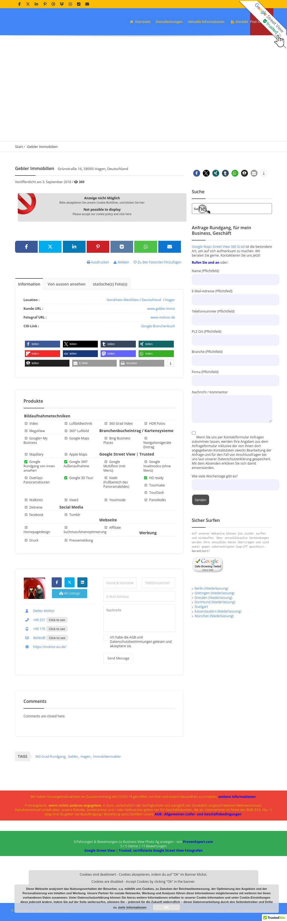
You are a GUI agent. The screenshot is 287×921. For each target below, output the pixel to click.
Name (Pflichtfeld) (232, 275)
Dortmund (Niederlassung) (215, 602)
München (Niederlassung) (214, 616)
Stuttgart (201, 606)
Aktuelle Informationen (206, 22)
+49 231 (34, 619)
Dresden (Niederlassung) (213, 597)
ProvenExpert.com (198, 841)
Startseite (139, 22)
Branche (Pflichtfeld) (232, 356)
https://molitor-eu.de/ (45, 646)
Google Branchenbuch (158, 326)
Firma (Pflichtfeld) (232, 376)
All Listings (69, 593)
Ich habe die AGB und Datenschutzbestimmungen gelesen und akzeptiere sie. (141, 641)
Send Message (118, 658)
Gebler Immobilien (42, 146)
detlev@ (34, 637)
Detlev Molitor (39, 610)
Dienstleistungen (169, 22)
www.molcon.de (163, 317)
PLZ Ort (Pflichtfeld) (232, 335)
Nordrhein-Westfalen (123, 300)
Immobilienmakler (107, 756)
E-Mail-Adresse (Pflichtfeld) (232, 295)
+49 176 (34, 628)
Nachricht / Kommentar (232, 400)
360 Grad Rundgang (50, 756)
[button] (42, 344)
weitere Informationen (237, 796)
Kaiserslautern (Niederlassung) (218, 611)
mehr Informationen (132, 907)
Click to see (57, 620)
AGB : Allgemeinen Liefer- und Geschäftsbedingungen (198, 814)
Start (19, 146)
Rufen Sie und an (205, 262)
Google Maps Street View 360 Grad (218, 246)
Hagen (170, 300)
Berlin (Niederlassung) (211, 588)
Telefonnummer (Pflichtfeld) (232, 315)
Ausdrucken (98, 262)
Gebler (73, 756)
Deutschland (151, 300)
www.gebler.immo (161, 308)
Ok (166, 907)
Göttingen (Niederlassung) (215, 593)
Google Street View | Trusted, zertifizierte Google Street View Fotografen (143, 850)
